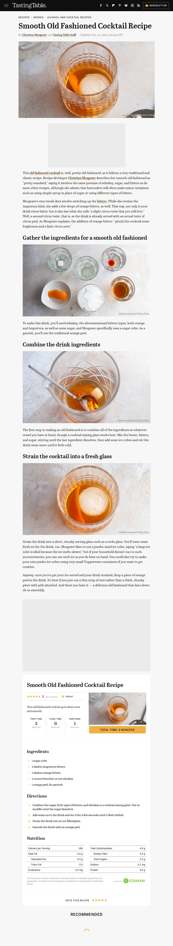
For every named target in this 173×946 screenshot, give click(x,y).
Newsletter (156, 5)
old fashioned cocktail (45, 173)
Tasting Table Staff (64, 35)
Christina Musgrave (34, 35)
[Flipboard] (113, 6)
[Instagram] (132, 6)
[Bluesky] (126, 6)
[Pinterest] (120, 6)
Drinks (38, 17)
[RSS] (138, 6)
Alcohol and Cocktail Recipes (69, 17)
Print (67, 696)
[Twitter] (107, 6)
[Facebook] (101, 6)
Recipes (24, 17)
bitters (101, 201)
